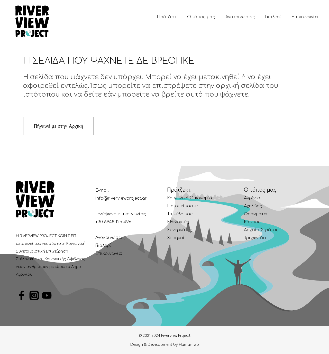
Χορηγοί (176, 238)
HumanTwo (189, 345)
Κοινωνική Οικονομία (189, 198)
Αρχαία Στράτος (261, 230)
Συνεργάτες (179, 230)
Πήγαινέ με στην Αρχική (58, 126)
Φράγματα (255, 214)
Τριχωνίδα (255, 238)
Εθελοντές (178, 222)
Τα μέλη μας (180, 214)
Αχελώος (253, 206)
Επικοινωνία (108, 253)
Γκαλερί (103, 245)
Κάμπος (252, 222)
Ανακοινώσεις (110, 237)
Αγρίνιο (252, 198)
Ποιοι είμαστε (182, 206)
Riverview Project (175, 336)
